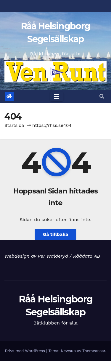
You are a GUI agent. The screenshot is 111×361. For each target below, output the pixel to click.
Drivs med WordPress (25, 351)
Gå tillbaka (55, 234)
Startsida (14, 125)
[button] (101, 96)
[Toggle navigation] (56, 96)
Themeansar (93, 351)
